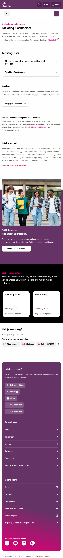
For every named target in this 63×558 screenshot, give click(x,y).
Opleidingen (31, 436)
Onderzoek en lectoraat (31, 508)
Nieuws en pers (31, 515)
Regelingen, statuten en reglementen (31, 522)
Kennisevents (31, 501)
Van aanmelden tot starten (16, 248)
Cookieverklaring (9, 556)
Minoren (31, 444)
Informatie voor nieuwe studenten (31, 465)
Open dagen (31, 451)
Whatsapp (28, 344)
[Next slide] (58, 344)
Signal (11, 398)
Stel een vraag (14, 411)
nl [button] (46, 4)
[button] (39, 4)
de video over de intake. (17, 165)
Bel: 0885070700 (45, 344)
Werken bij (31, 487)
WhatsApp (12, 392)
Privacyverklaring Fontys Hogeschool (34, 556)
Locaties (31, 494)
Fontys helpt (31, 458)
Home (31, 429)
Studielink (52, 40)
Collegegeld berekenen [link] (15, 103)
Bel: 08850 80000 (15, 385)
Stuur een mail (10, 344)
